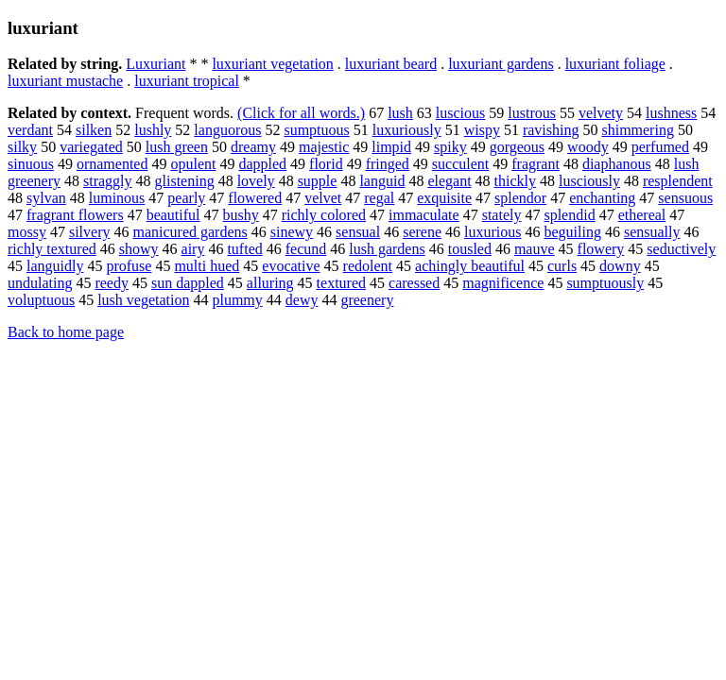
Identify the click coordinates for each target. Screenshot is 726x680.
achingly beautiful (470, 266)
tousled (470, 249)
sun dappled (187, 283)
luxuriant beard (391, 64)
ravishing (551, 130)
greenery (366, 300)
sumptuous (316, 130)
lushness (671, 113)
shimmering (637, 130)
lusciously (589, 181)
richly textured (52, 249)
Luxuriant (155, 64)
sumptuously (605, 283)
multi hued (206, 266)
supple (317, 181)
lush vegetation (143, 300)
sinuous (31, 164)
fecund (306, 249)
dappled (262, 164)
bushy (241, 215)
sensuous (685, 198)
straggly (107, 181)
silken (94, 130)
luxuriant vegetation (272, 64)
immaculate (424, 215)
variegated (91, 147)
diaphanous (616, 164)
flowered (255, 198)
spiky (450, 147)
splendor (520, 198)
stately (502, 215)
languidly (54, 266)
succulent (460, 164)
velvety (601, 113)
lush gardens (386, 249)
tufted (244, 249)
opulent (193, 164)
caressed (414, 283)
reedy (112, 283)
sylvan (46, 198)
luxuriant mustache (65, 81)
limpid (391, 147)
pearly (186, 198)
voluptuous (41, 300)
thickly (515, 181)
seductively (681, 249)
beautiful (173, 215)
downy (620, 266)
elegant (449, 181)
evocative (291, 266)
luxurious (492, 232)
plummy (237, 300)
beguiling (572, 232)
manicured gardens (189, 232)
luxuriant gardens (501, 64)
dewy (302, 300)
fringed (387, 164)
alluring (270, 283)
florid (326, 164)
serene (422, 232)
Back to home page (66, 332)
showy (139, 249)
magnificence (503, 283)
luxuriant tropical (186, 81)
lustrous (532, 113)
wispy (482, 130)
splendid (569, 215)
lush (400, 113)
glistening (185, 181)
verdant (30, 130)
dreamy (253, 147)
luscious (460, 113)
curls (562, 266)
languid (382, 181)
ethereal (642, 215)
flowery (601, 249)
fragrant (535, 164)
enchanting (602, 198)
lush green (177, 147)
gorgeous (517, 147)
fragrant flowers (75, 215)
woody (588, 147)
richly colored (324, 215)
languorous (227, 130)
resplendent (678, 181)
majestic (324, 147)
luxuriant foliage (615, 64)
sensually (652, 232)
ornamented (112, 164)
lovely (256, 181)
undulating (40, 283)
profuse (128, 266)
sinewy (291, 232)
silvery (90, 232)
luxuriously (406, 130)
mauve (534, 249)
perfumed (660, 147)
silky (22, 147)
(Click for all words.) (301, 113)
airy (193, 249)
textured (341, 283)
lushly (152, 130)
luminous (117, 198)
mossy (27, 232)
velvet (322, 198)
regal (379, 198)
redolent (367, 266)
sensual (358, 232)
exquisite (444, 198)
